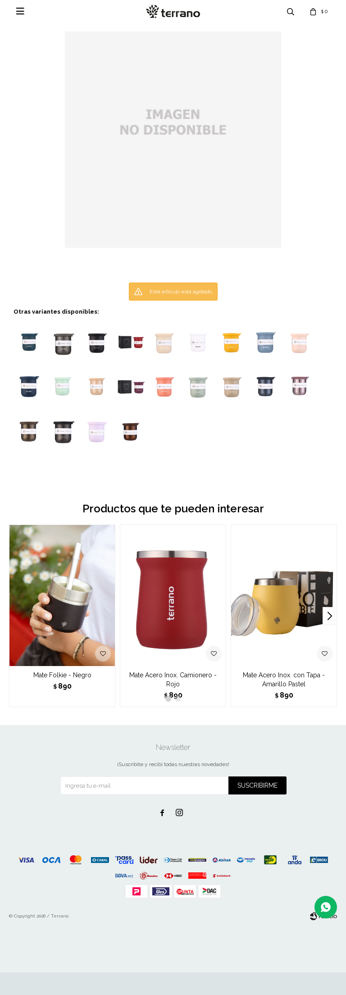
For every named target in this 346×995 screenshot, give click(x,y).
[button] (329, 616)
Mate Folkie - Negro (62, 675)
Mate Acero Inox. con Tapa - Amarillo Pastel (284, 679)
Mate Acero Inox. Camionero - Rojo (173, 679)
